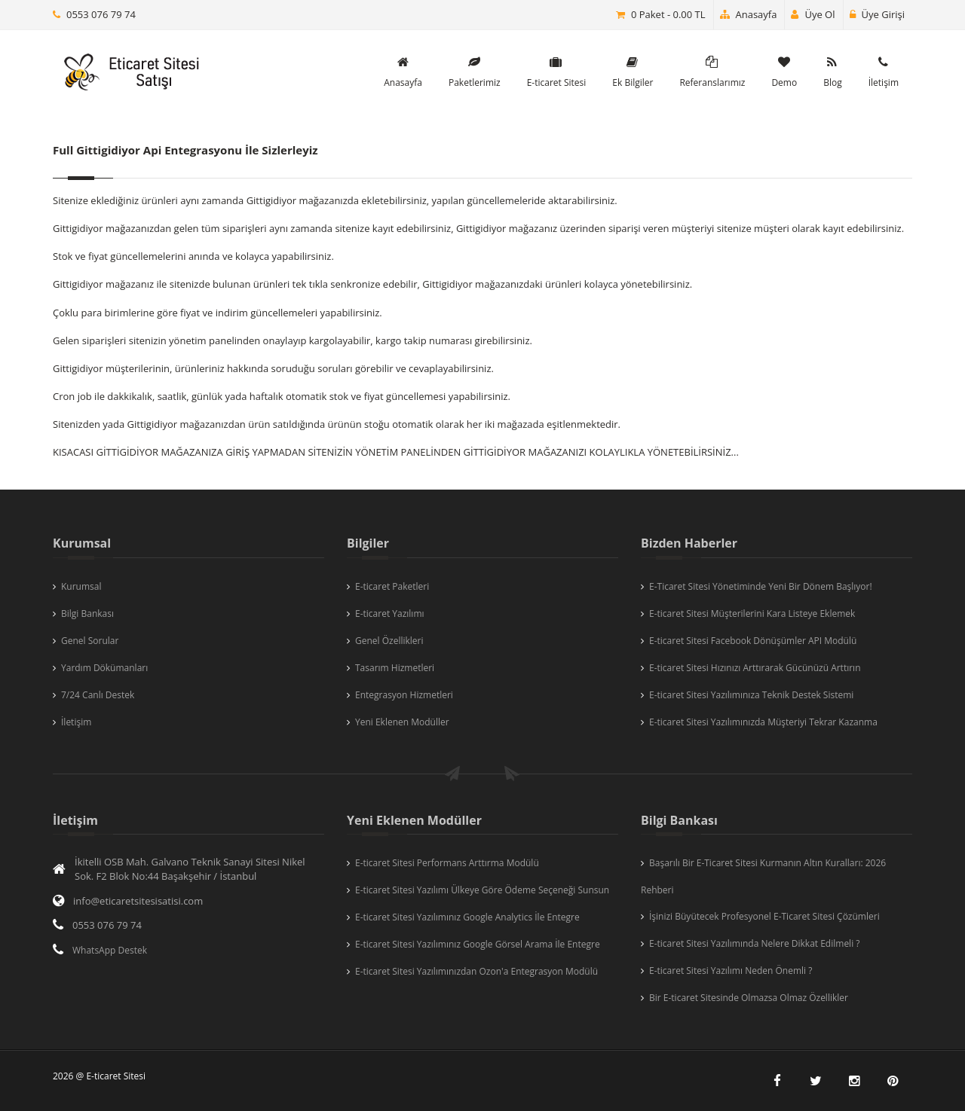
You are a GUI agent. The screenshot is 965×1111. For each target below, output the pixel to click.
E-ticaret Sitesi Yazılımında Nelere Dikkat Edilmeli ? (754, 943)
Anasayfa (748, 14)
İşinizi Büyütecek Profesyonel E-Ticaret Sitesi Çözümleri (764, 916)
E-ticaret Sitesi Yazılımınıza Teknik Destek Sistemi (751, 694)
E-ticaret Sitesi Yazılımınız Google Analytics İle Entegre (467, 917)
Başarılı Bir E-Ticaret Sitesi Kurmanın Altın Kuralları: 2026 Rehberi (763, 876)
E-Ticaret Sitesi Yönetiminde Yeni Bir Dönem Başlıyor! (760, 586)
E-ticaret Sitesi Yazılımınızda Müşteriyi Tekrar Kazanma (763, 722)
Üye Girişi (877, 14)
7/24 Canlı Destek (97, 694)
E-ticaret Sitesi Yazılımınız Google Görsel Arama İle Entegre (477, 944)
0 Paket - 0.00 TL (668, 14)
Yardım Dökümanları (104, 667)
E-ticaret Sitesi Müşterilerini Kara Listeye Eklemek (752, 613)
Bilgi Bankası (87, 613)
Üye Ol (813, 14)
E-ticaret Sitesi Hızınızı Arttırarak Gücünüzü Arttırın (755, 667)
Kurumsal (81, 586)
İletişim (76, 722)
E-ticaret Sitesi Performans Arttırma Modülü (447, 862)
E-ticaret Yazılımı (389, 613)
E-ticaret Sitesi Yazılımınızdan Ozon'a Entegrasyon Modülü (476, 971)
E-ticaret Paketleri (392, 586)
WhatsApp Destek (109, 950)
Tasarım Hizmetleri (394, 667)
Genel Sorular (89, 640)
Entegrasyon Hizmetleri (404, 694)
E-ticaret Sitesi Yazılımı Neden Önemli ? (730, 970)
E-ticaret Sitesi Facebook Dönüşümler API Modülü (752, 640)
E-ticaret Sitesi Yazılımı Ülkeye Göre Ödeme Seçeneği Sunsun (482, 890)
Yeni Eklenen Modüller (402, 722)
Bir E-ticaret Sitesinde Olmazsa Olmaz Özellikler (748, 997)
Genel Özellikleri (389, 640)
